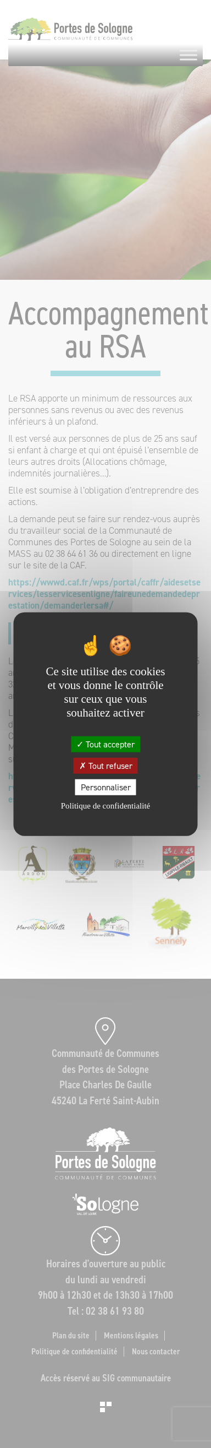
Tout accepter (105, 744)
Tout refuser (105, 765)
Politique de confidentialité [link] (105, 805)
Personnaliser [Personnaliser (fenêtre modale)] (106, 787)
